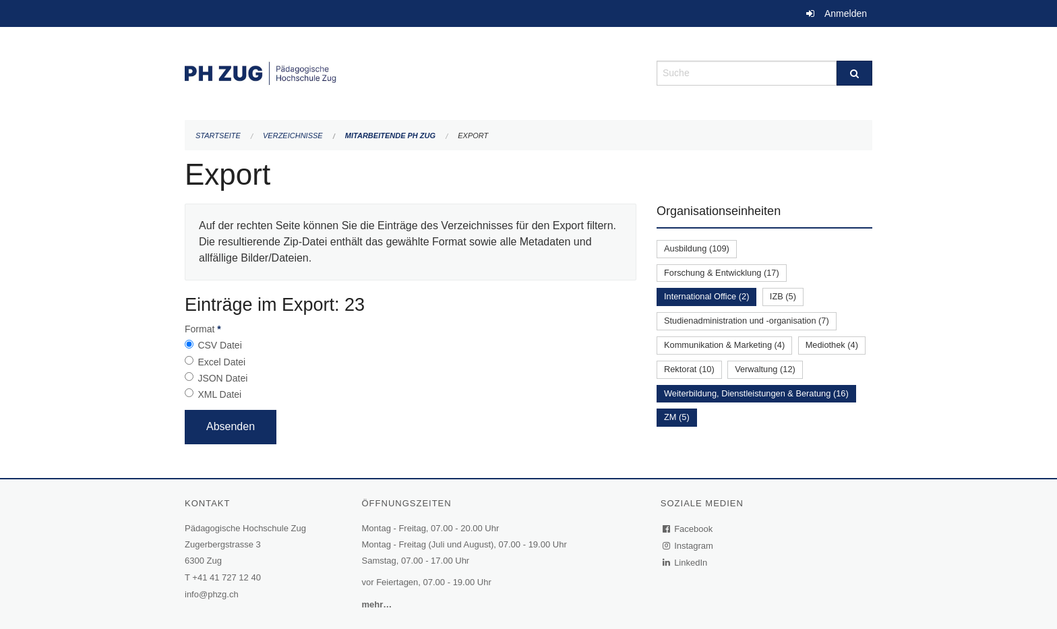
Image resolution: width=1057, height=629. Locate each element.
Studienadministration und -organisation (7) (746, 321)
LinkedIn (686, 563)
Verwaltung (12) (765, 369)
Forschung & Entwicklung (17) (721, 273)
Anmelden (845, 13)
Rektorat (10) (689, 369)
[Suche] (854, 73)
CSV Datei (219, 345)
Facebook (688, 529)
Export (473, 135)
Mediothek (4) (832, 345)
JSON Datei (222, 378)
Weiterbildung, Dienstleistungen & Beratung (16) (756, 393)
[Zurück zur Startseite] (410, 72)
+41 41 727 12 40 (226, 577)
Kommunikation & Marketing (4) (724, 345)
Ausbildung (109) (696, 248)
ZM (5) (677, 417)
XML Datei (219, 394)
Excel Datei (221, 362)
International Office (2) (706, 296)
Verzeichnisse (293, 135)
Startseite (218, 135)
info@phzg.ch (212, 594)
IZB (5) (783, 296)
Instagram (689, 546)
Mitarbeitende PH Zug (390, 135)
